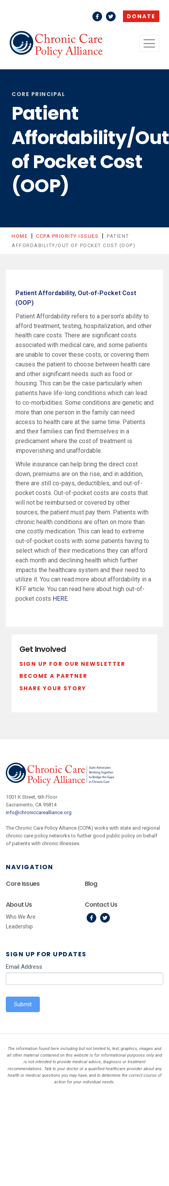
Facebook (97, 16)
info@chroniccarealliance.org (39, 812)
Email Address (24, 966)
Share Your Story (52, 688)
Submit (23, 1004)
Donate (141, 16)
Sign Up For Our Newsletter (72, 664)
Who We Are (21, 917)
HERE (60, 598)
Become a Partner (53, 676)
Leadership (19, 926)
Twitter (111, 16)
